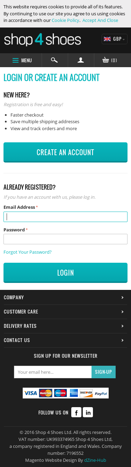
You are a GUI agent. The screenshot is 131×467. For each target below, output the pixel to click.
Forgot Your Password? (27, 252)
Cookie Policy (65, 20)
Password (14, 230)
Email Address (19, 207)
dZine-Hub (95, 460)
